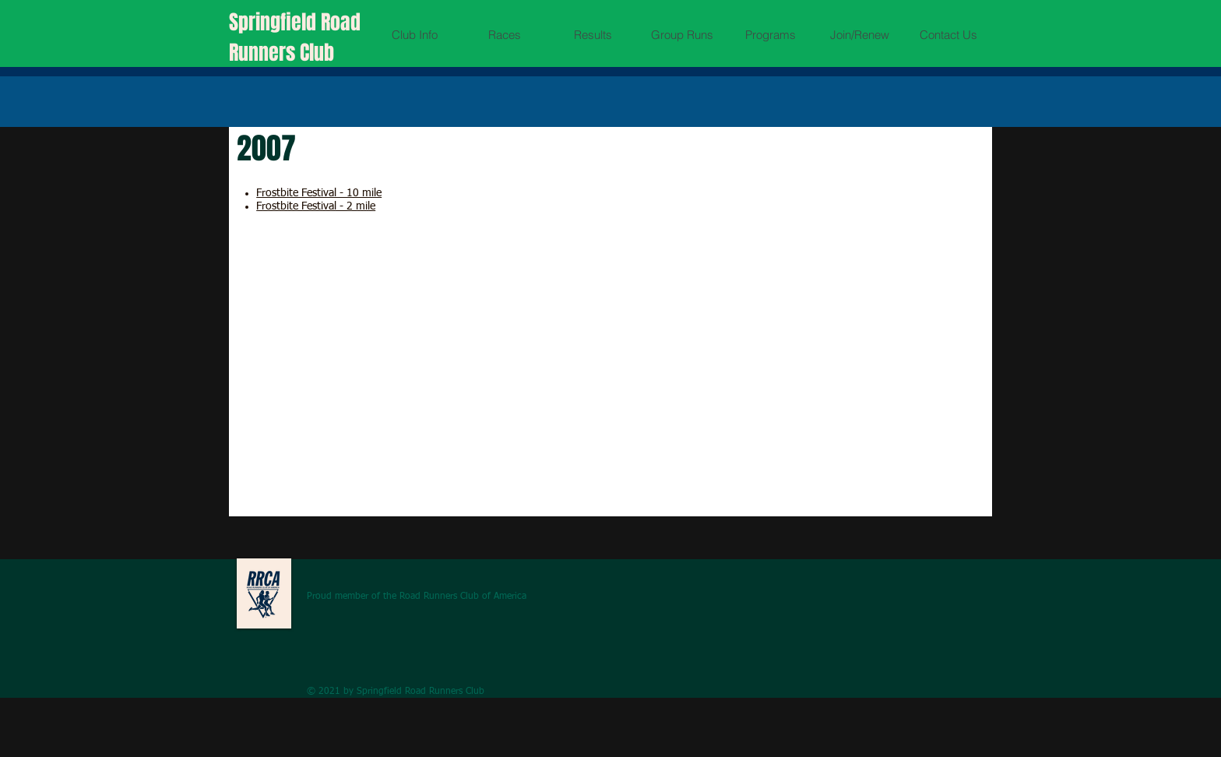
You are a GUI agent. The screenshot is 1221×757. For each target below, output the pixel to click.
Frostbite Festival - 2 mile (315, 206)
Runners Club (281, 52)
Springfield (275, 22)
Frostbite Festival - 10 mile (319, 193)
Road (341, 22)
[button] (414, 34)
